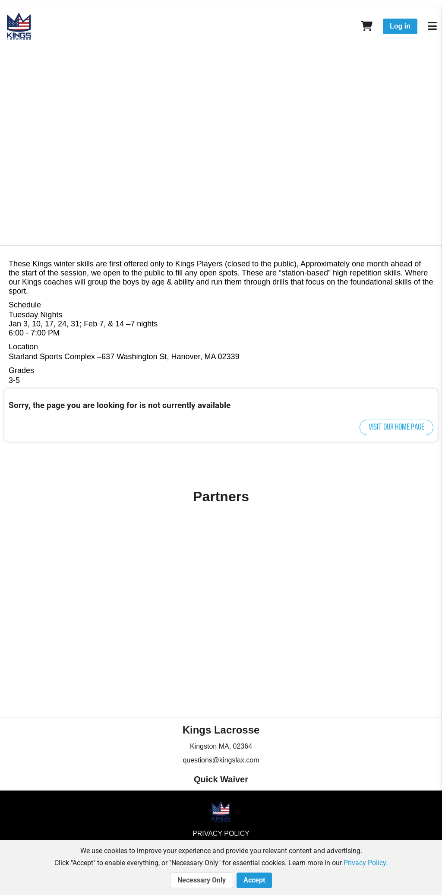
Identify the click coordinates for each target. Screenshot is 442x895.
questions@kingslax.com (221, 760)
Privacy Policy (221, 833)
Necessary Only (201, 880)
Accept (254, 880)
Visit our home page (396, 427)
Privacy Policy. (366, 863)
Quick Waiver (221, 779)
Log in (400, 26)
